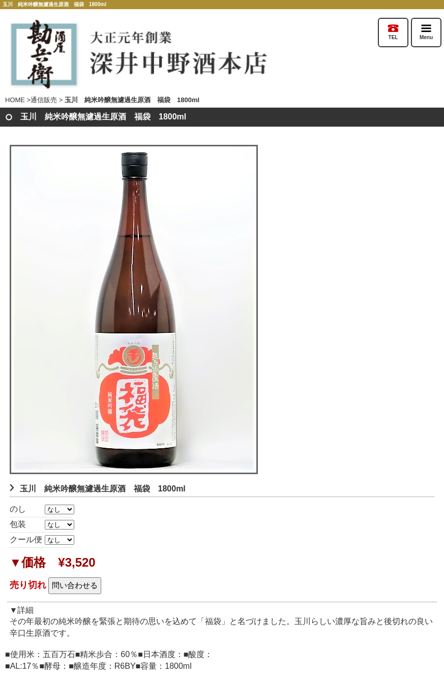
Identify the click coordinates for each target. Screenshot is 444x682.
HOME (15, 100)
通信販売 (44, 100)
